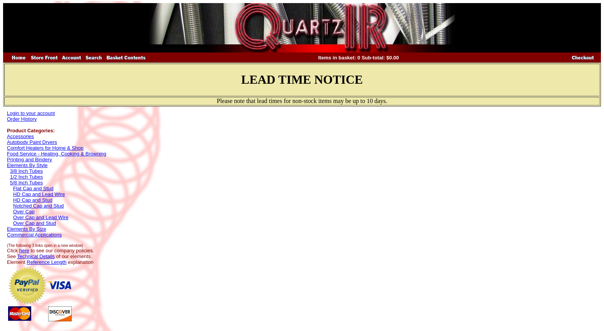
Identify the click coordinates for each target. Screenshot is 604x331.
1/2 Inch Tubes (26, 177)
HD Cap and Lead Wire (39, 194)
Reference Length (46, 262)
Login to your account (31, 113)
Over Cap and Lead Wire (41, 217)
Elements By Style (27, 165)
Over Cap (24, 211)
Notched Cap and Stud (38, 206)
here (24, 250)
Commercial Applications (34, 235)
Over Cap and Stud (34, 223)
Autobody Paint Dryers (32, 142)
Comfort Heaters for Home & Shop (45, 148)
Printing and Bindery (29, 159)
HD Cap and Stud (32, 200)
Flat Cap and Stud (33, 188)
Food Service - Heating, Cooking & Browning (56, 154)
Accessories (20, 136)
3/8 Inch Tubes (26, 171)
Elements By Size (26, 229)
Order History (22, 119)
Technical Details (36, 256)
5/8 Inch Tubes (26, 183)
